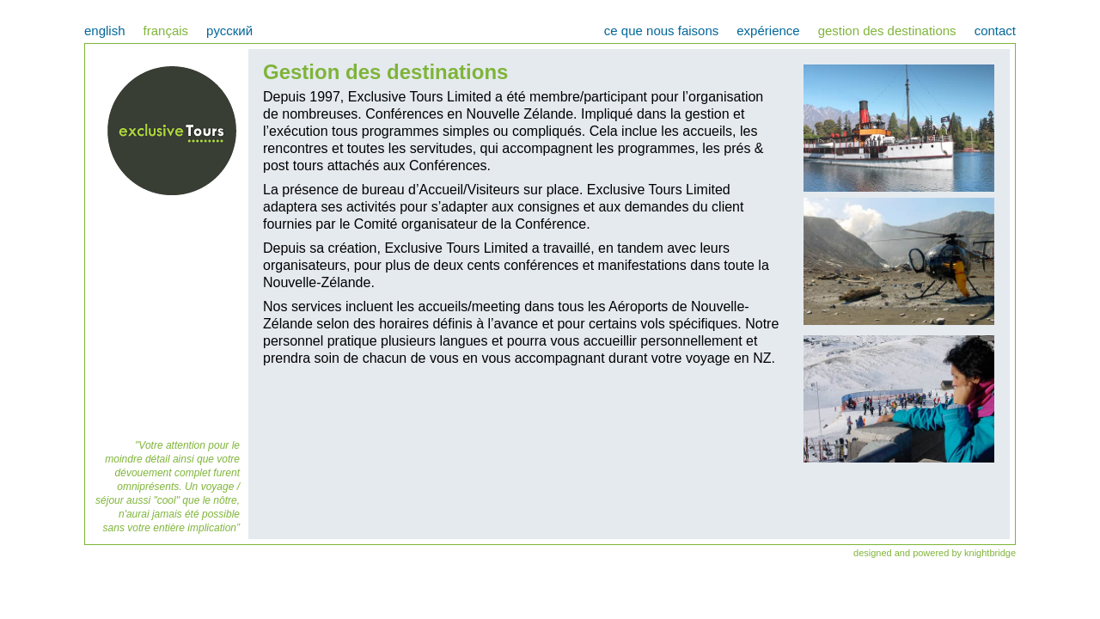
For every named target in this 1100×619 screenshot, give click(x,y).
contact (995, 30)
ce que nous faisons (661, 30)
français (166, 30)
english (104, 30)
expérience (767, 30)
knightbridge (990, 553)
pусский (229, 30)
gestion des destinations (887, 30)
